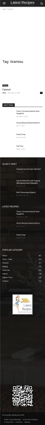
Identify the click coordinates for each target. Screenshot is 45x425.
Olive (4, 93)
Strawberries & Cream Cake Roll (28, 169)
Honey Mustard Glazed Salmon (28, 123)
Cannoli (6, 89)
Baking (5, 85)
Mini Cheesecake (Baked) (26, 192)
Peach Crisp (20, 134)
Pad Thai (19, 146)
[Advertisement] (22, 35)
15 (41, 93)
